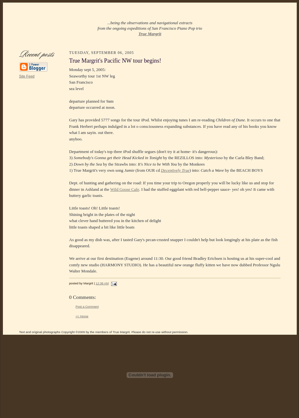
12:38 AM (102, 283)
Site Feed (27, 76)
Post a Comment (87, 306)
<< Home (82, 316)
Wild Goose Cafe (124, 189)
